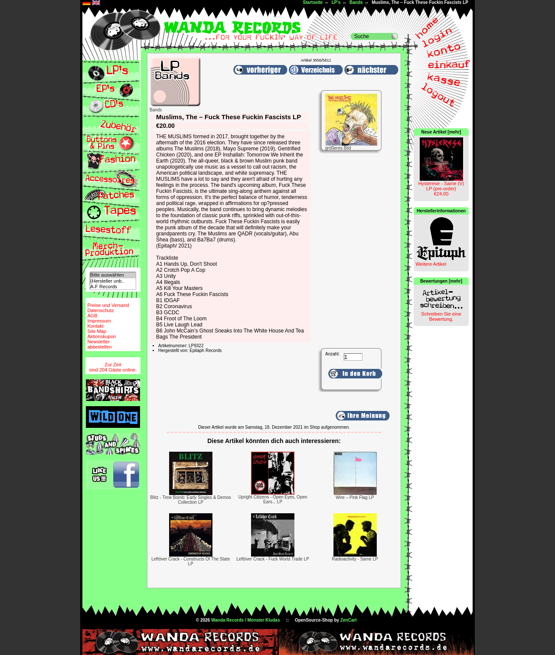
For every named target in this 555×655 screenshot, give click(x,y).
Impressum (99, 320)
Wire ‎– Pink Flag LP (355, 497)
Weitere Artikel (430, 264)
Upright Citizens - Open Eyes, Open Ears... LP (272, 499)
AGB (92, 315)
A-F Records (112, 287)
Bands (356, 2)
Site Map (96, 331)
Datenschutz (100, 310)
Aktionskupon (101, 336)
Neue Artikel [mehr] (441, 132)
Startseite (313, 2)
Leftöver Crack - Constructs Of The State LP (190, 561)
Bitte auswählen (112, 275)
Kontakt (95, 326)
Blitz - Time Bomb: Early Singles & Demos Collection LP (190, 500)
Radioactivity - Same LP (355, 559)
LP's (336, 2)
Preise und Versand (108, 305)
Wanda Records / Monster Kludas (245, 620)
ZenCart (348, 620)
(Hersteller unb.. (112, 281)
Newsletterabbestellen (99, 344)
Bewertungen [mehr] (441, 281)
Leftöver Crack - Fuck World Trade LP (272, 559)
